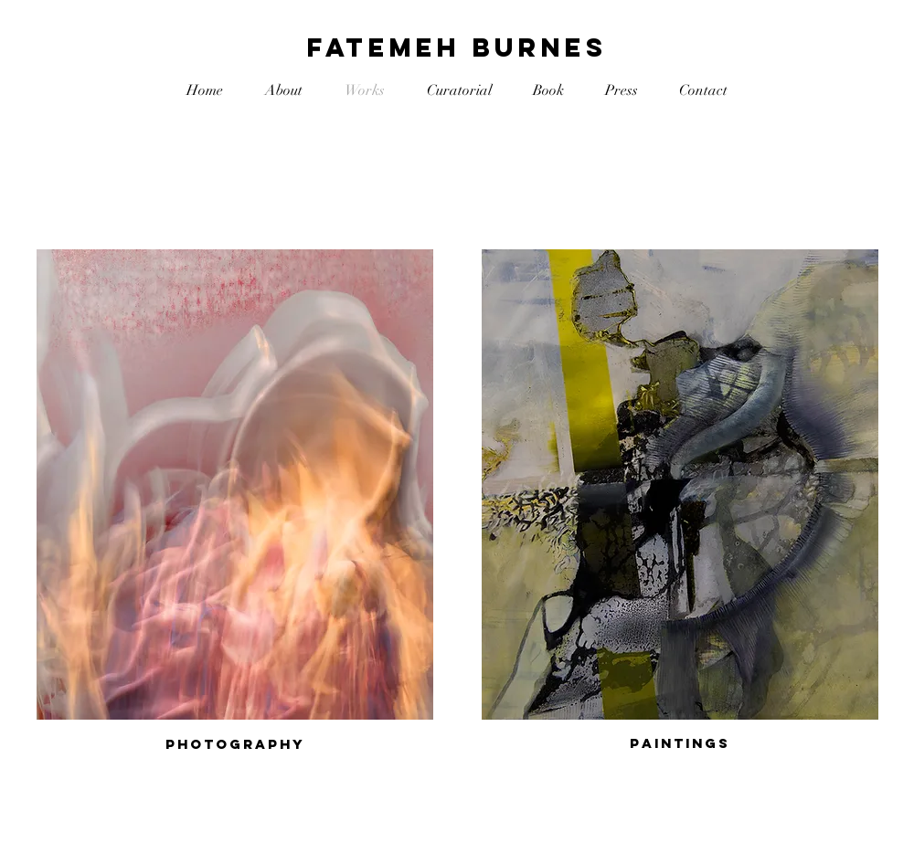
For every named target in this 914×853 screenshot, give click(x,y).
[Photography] (235, 745)
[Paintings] (680, 744)
